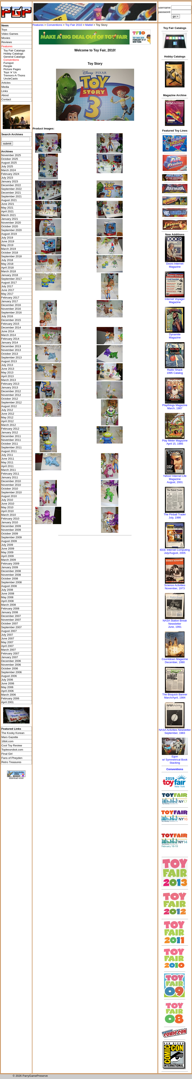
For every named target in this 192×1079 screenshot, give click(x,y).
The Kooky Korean (12, 733)
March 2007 (8, 649)
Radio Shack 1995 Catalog (175, 371)
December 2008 (11, 571)
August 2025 (9, 162)
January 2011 (9, 477)
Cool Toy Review (11, 745)
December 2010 (11, 481)
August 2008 (9, 586)
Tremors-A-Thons (14, 75)
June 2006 (7, 683)
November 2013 (11, 350)
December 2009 (11, 526)
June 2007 (7, 638)
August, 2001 (175, 482)
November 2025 (11, 155)
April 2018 (7, 267)
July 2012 (7, 409)
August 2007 (9, 631)
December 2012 (11, 391)
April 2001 (7, 702)
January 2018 (9, 275)
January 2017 (9, 301)
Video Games (9, 33)
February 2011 (10, 473)
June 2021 (7, 203)
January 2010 (9, 522)
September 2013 (11, 357)
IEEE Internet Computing (175, 549)
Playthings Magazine (174, 405)
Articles (6, 82)
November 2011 (11, 439)
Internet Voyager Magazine (175, 300)
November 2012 (11, 395)
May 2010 (7, 507)
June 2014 (7, 331)
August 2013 (9, 361)
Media (5, 86)
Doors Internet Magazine (174, 265)
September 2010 (11, 492)
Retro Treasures (11, 762)
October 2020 (9, 226)
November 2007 (11, 619)
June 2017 (7, 290)
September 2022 (11, 188)
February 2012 (10, 428)
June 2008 (7, 593)
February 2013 (10, 383)
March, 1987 (174, 408)
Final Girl (6, 753)
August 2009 (9, 541)
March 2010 (8, 514)
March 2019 (8, 248)
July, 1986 (175, 517)
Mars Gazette (9, 737)
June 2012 (7, 413)
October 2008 (9, 578)
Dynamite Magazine (175, 336)
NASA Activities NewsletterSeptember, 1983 (175, 731)
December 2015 (11, 320)
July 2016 (7, 316)
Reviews (6, 42)
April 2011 (7, 466)
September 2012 (11, 402)
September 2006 (11, 672)
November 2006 (11, 664)
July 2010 (7, 499)
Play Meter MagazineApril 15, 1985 (174, 442)
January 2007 (9, 657)
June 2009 (7, 548)
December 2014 (11, 327)
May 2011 (7, 462)
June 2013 (7, 368)
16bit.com (7, 741)
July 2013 (7, 365)
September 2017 (11, 278)
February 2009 (10, 563)
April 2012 (7, 421)
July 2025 (7, 166)
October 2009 (9, 533)
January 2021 (9, 218)
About (5, 95)
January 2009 (9, 567)
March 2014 (8, 335)
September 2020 (11, 230)
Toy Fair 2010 (73, 24)
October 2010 (9, 488)
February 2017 (10, 297)
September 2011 (11, 447)
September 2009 (11, 537)
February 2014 (10, 338)
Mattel (89, 24)
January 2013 (9, 387)
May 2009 (7, 552)
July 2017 (7, 286)
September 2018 (11, 256)
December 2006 (11, 661)
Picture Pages (12, 69)
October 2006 (9, 668)
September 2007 (11, 627)
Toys (4, 29)
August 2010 (9, 496)
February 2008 (10, 608)
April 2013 (7, 376)
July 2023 (7, 177)
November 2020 (11, 222)
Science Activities (174, 585)
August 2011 (9, 451)
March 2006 (8, 694)
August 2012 (9, 406)
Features (38, 24)
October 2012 (9, 398)
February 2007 (10, 653)
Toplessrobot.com (12, 749)
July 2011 (7, 454)
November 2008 (11, 574)
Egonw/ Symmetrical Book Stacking (174, 759)
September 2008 (11, 582)
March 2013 (8, 380)
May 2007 (7, 642)
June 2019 (7, 241)
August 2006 (9, 675)
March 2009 (8, 559)
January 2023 (9, 181)
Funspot (9, 63)
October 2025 (9, 158)
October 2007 (9, 623)
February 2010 (10, 518)
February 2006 (10, 698)
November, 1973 (175, 588)
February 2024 (10, 173)
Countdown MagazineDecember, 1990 (175, 661)
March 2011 (8, 469)
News (5, 25)
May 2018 (7, 263)
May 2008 (7, 597)
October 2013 (9, 353)
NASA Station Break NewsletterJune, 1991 (175, 623)
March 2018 (8, 271)
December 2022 (11, 185)
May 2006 (7, 687)
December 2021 (11, 192)
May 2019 (7, 245)
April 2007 (7, 646)
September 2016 (11, 312)
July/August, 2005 (175, 552)
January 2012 (9, 432)
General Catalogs (14, 56)
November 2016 (11, 308)
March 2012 (8, 424)
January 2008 (9, 612)
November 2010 (11, 484)
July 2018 (7, 260)
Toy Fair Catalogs (14, 50)
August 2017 (9, 282)
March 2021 (8, 215)
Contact (6, 99)
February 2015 (10, 323)
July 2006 (7, 679)
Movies (5, 38)
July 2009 (7, 544)
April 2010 (7, 511)
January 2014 (9, 342)
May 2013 (7, 372)
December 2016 (11, 305)
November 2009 (11, 529)
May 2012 (7, 417)
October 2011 (9, 443)
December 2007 (11, 616)
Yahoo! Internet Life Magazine (175, 477)
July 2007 (7, 634)
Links (4, 91)
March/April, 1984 (174, 697)
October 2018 (9, 252)
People (8, 66)
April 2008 (7, 601)
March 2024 (8, 170)
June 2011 (7, 458)
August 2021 (9, 200)
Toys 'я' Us (10, 72)
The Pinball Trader (175, 514)
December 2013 (11, 346)
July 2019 (7, 237)
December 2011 (11, 436)
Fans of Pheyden (11, 758)
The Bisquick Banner (174, 694)
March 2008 (8, 604)
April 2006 (7, 690)
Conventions (54, 24)
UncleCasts (11, 78)
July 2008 (7, 589)
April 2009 (7, 556)
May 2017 (7, 293)
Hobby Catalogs (13, 53)
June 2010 (7, 503)
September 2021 (11, 196)
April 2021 (7, 211)
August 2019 (9, 233)
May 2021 (7, 207)
